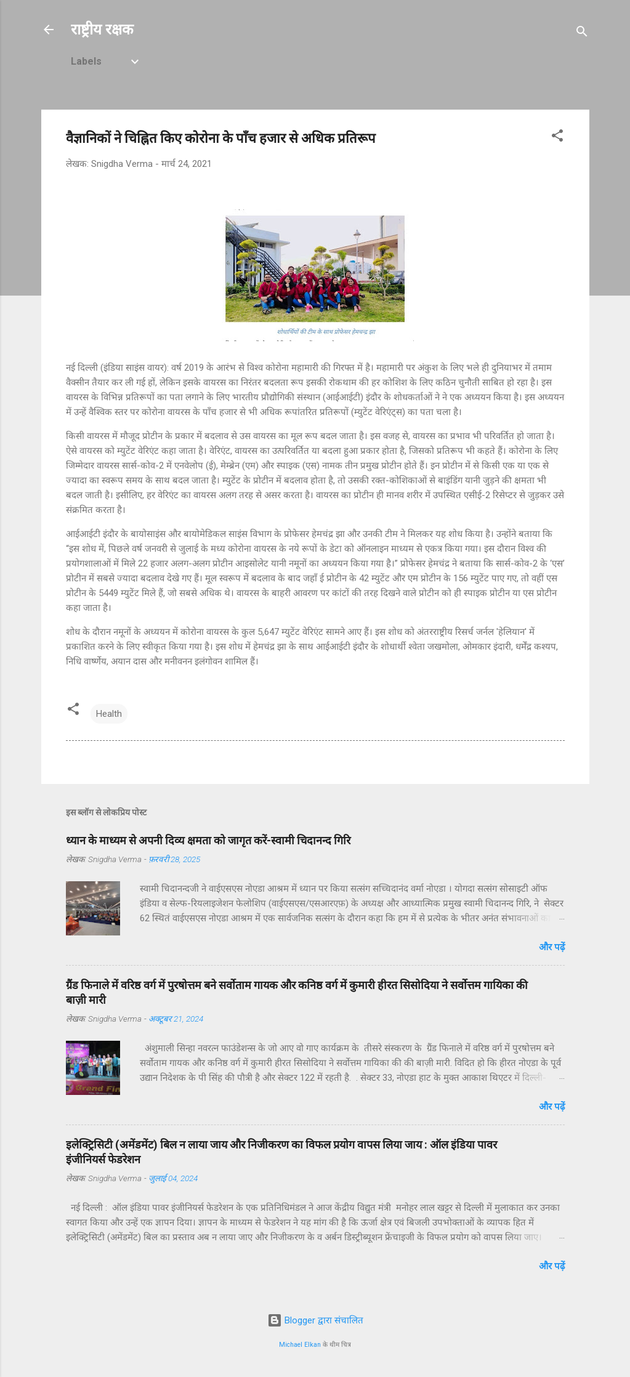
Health (109, 713)
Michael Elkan (300, 1345)
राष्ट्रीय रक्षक (102, 29)
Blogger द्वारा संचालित (315, 1320)
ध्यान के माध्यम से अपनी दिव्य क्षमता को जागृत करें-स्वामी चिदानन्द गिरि (208, 840)
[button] (557, 137)
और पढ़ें (552, 947)
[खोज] (582, 33)
